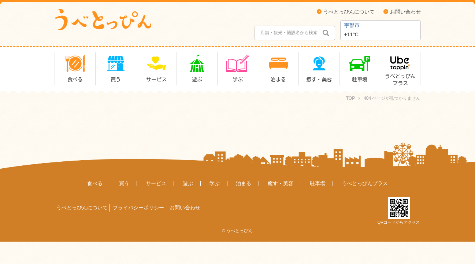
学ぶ (214, 183)
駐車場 (317, 183)
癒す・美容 (280, 183)
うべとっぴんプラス (365, 183)
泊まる (243, 183)
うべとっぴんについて (349, 12)
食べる (95, 183)
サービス (156, 183)
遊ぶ (188, 183)
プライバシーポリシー (138, 207)
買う (124, 183)
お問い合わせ (405, 12)
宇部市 (352, 25)
